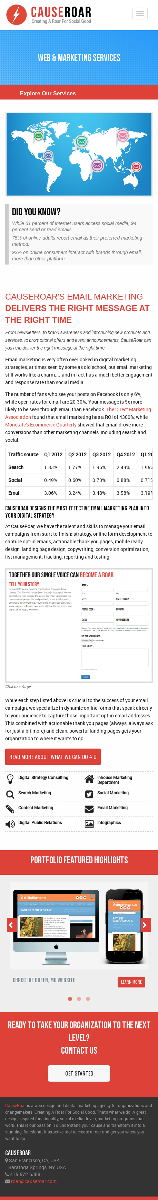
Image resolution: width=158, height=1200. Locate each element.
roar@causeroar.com (34, 1181)
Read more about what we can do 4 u (53, 756)
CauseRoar (15, 1105)
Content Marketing (35, 807)
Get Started (79, 1073)
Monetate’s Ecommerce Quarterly (41, 424)
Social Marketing (113, 792)
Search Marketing (34, 792)
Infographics (109, 822)
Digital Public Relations (40, 822)
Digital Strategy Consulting (43, 777)
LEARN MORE (131, 982)
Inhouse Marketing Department (114, 780)
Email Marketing (112, 807)
